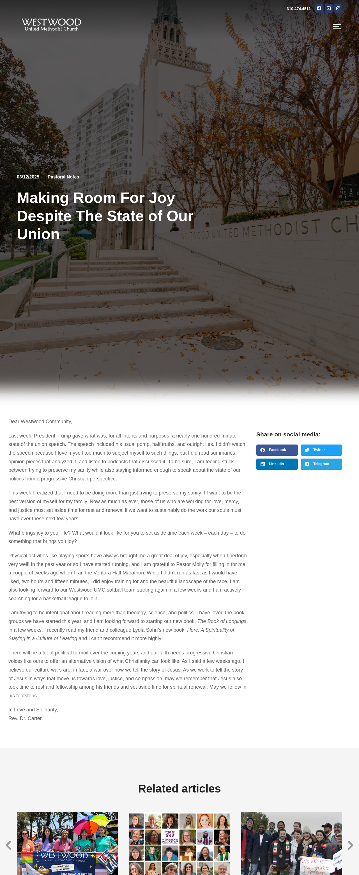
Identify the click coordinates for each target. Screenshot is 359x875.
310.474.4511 (299, 8)
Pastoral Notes (63, 177)
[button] (277, 450)
